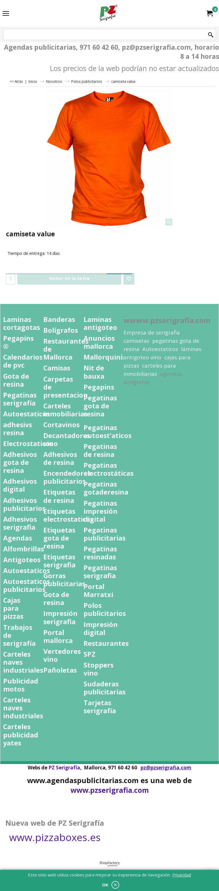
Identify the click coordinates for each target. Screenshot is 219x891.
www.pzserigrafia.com (109, 790)
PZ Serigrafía (64, 767)
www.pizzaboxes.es (55, 837)
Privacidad (181, 875)
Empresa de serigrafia (151, 332)
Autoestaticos (160, 349)
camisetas (136, 340)
